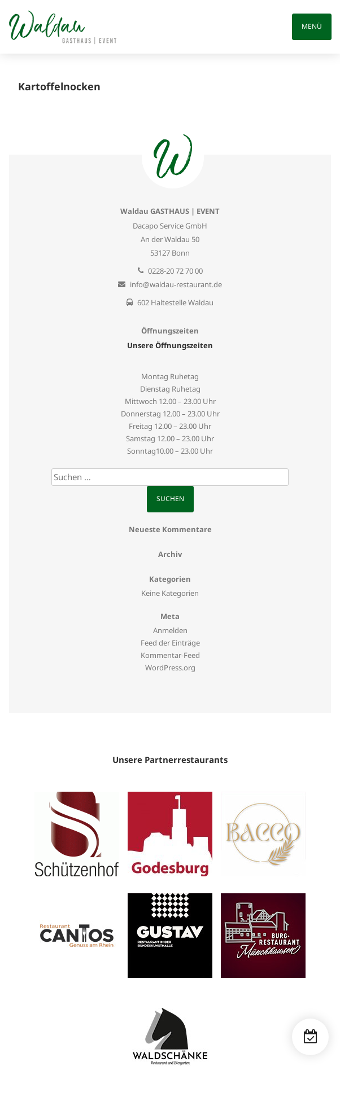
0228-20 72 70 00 (175, 271)
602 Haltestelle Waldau (175, 302)
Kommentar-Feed (170, 655)
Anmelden (170, 630)
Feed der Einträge (170, 643)
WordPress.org (170, 667)
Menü (312, 26)
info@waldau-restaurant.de (176, 284)
